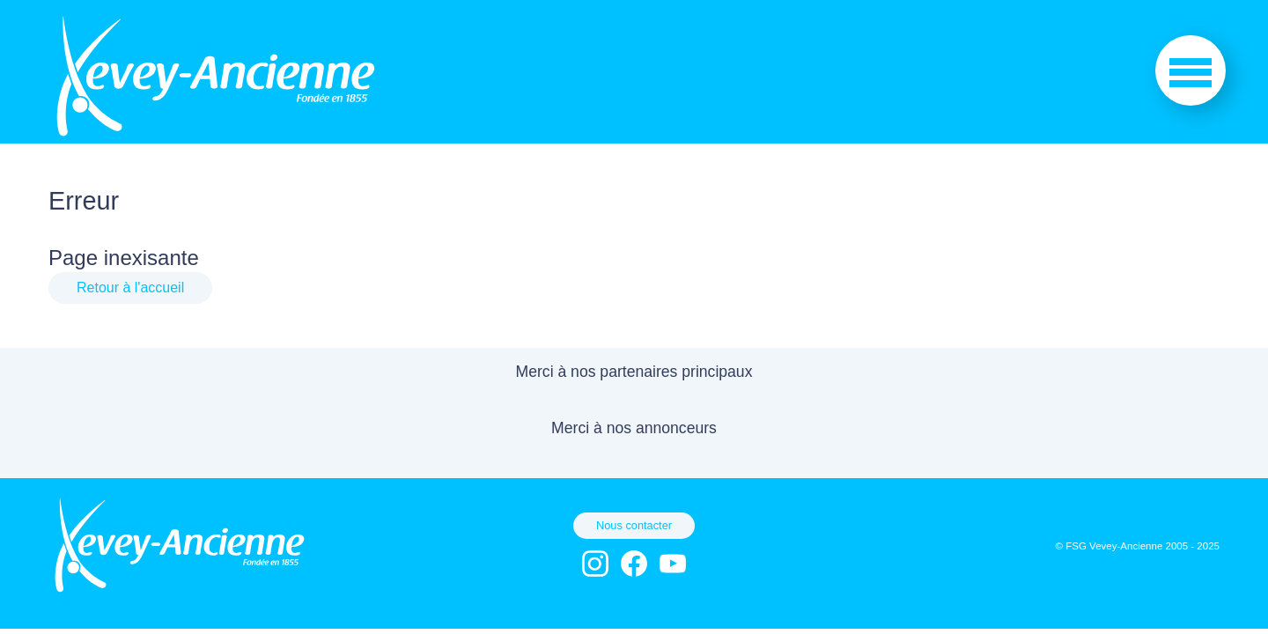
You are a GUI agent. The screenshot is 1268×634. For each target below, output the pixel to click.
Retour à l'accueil (130, 287)
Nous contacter (634, 525)
